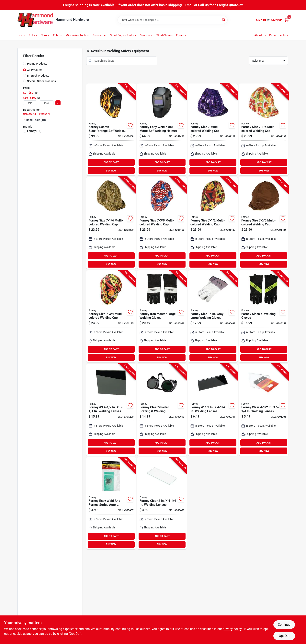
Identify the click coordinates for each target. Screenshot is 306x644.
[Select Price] (58, 102)
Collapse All (29, 114)
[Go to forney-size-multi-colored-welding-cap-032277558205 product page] (111, 316)
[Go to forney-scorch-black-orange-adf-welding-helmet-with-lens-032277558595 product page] (111, 129)
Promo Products (37, 64)
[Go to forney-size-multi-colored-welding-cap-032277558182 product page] (213, 223)
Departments (277, 35)
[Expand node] (24, 119)
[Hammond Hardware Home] (35, 20)
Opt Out (284, 636)
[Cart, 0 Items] (287, 20)
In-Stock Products (38, 76)
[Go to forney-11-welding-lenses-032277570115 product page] (213, 410)
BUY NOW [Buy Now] (111, 170)
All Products (34, 70)
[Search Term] (173, 20)
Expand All (45, 114)
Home (21, 35)
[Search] (224, 19)
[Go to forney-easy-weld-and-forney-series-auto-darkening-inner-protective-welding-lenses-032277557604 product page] (111, 503)
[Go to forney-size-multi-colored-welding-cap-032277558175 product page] (162, 223)
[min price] (30, 102)
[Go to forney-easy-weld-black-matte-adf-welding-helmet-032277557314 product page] (162, 129)
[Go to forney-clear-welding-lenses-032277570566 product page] (264, 410)
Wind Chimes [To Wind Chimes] (164, 35)
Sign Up (276, 19)
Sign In (261, 19)
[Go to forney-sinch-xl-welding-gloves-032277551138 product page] (264, 316)
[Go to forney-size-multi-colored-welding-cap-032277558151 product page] (264, 129)
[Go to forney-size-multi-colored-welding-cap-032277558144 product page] (213, 129)
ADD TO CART (111, 162)
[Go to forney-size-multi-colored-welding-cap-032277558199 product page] (264, 223)
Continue (284, 624)
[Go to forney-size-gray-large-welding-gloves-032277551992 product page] (213, 316)
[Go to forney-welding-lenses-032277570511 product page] (111, 410)
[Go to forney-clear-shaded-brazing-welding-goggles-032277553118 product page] (162, 410)
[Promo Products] (24, 63)
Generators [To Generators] (100, 35)
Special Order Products (41, 81)
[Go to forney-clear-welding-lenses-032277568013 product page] (162, 503)
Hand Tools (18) (36, 119)
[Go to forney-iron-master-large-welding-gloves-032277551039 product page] (162, 316)
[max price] (46, 102)
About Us (260, 35)
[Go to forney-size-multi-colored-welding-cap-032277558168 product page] (111, 223)
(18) (34, 131)
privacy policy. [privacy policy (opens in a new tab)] (232, 629)
